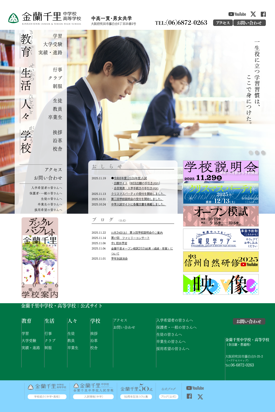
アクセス (53, 169)
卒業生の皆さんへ (50, 204)
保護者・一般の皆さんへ (45, 193)
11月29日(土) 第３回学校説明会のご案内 (137, 232)
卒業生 (55, 117)
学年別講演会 (119, 258)
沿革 (57, 140)
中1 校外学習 (119, 243)
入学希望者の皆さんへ (46, 187)
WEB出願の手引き (144, 183)
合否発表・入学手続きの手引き (136, 188)
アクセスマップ (238, 360)
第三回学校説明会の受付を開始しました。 (137, 199)
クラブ (55, 78)
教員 (57, 109)
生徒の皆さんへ (51, 198)
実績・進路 (50, 52)
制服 (57, 86)
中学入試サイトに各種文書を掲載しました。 (138, 204)
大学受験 (52, 44)
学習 (57, 36)
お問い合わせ (47, 178)
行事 (57, 69)
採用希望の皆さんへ (48, 209)
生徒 (57, 100)
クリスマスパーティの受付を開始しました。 (138, 194)
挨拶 (57, 132)
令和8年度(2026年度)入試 (130, 178)
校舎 (57, 149)
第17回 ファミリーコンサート (130, 238)
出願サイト (121, 183)
